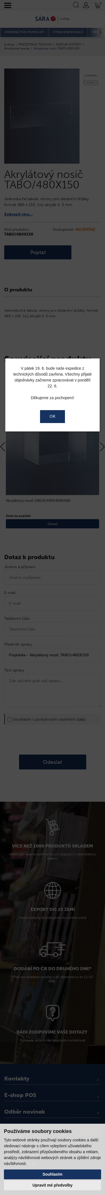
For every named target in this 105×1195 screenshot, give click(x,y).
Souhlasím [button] (52, 1174)
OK (52, 416)
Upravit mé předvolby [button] (52, 1185)
